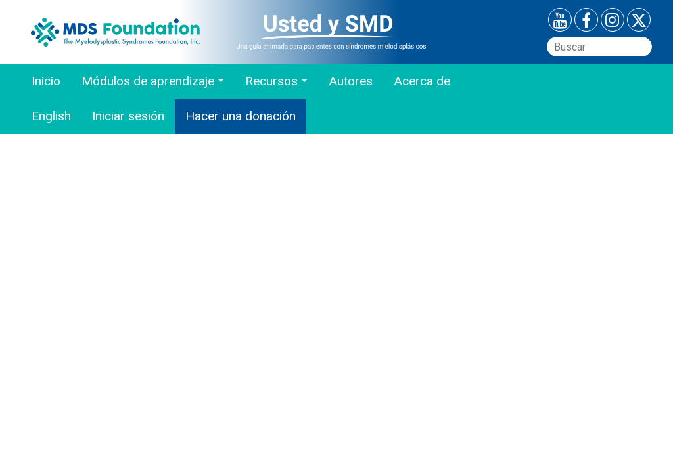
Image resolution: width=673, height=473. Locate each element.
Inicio (46, 81)
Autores (351, 81)
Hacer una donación (240, 116)
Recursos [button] (271, 81)
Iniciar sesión (128, 116)
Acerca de (422, 81)
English (51, 116)
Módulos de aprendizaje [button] (147, 81)
